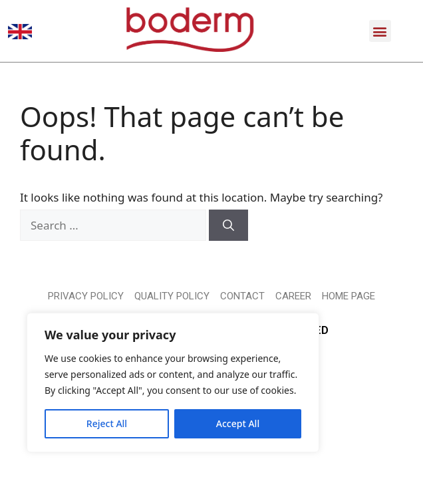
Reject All (106, 423)
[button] (380, 31)
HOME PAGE (348, 296)
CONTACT (242, 296)
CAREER (293, 296)
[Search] (228, 225)
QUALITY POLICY (172, 296)
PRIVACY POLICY (86, 296)
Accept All (237, 423)
